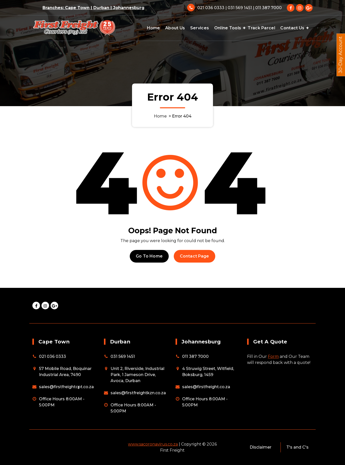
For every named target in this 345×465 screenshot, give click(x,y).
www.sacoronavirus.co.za (153, 444)
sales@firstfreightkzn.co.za (138, 392)
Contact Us (292, 28)
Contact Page (194, 256)
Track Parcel (261, 28)
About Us (175, 28)
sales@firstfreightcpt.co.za (66, 386)
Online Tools (227, 28)
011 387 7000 (195, 356)
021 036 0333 (52, 356)
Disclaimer (260, 447)
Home (153, 28)
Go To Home (149, 256)
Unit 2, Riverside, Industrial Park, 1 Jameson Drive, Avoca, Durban (137, 374)
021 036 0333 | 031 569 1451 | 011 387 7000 (239, 7)
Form (273, 356)
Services (199, 28)
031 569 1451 (123, 356)
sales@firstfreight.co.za (206, 386)
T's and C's (297, 447)
